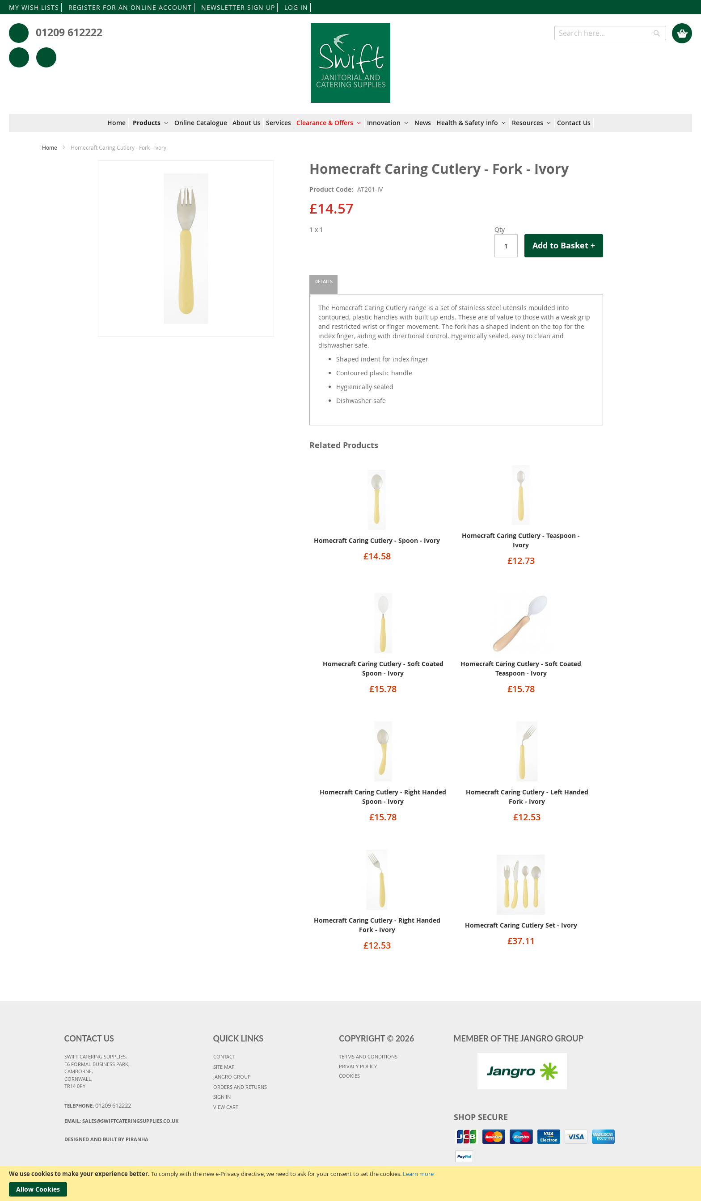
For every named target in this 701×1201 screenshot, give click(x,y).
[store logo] (350, 58)
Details (323, 281)
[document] (350, 1184)
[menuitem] (118, 123)
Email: (121, 1120)
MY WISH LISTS (34, 7)
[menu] (350, 123)
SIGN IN (222, 1096)
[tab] (323, 284)
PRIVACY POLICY (358, 1066)
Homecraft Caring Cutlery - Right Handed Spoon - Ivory (383, 797)
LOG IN (296, 7)
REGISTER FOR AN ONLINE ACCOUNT (130, 7)
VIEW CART (225, 1107)
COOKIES (349, 1075)
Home (49, 147)
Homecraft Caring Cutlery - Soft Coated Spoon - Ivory (383, 668)
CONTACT (224, 1056)
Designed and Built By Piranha (106, 1139)
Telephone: (97, 1105)
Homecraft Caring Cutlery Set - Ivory (521, 925)
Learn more (418, 1174)
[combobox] (610, 33)
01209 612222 (69, 32)
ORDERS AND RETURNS (240, 1086)
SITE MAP (224, 1066)
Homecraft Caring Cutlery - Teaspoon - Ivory (521, 540)
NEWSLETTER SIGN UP (238, 7)
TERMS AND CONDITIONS (368, 1056)
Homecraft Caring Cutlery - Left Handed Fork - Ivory (527, 797)
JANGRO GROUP (232, 1076)
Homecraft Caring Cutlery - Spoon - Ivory (377, 540)
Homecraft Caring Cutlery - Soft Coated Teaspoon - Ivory (520, 668)
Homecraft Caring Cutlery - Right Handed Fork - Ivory (377, 925)
